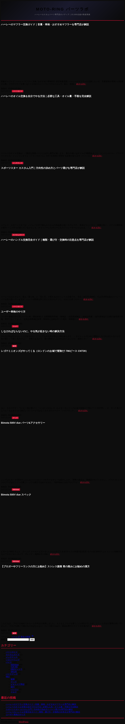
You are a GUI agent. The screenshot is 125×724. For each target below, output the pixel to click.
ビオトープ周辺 (17, 684)
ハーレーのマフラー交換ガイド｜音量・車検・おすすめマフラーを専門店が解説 (45, 24)
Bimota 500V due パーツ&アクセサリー (23, 422)
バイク (9, 662)
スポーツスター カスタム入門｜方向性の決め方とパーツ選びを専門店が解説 (43, 168)
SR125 (14, 672)
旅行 (13, 687)
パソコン (15, 689)
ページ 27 (15, 637)
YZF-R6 (14, 667)
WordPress (23, 722)
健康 (14, 346)
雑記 (8, 677)
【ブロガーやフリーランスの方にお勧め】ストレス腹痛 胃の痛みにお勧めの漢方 (45, 566)
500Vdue (16, 489)
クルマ (15, 326)
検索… (4, 639)
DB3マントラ (16, 669)
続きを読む (81, 84)
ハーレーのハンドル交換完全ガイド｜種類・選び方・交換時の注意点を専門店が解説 (47, 239)
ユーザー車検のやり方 (13, 311)
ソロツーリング (13, 660)
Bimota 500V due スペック (16, 494)
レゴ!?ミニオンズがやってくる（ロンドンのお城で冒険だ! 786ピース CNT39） (44, 351)
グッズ (15, 418)
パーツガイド (17, 91)
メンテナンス (17, 163)
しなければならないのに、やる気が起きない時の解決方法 (32, 331)
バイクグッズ (12, 674)
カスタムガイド (18, 235)
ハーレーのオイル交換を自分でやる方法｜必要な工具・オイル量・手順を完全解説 (46, 96)
